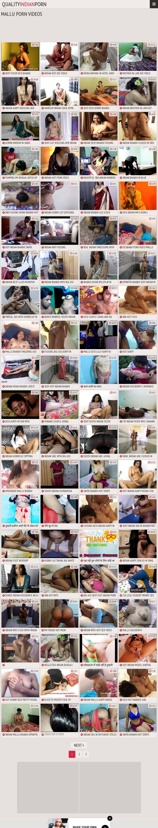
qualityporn (24, 4)
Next (79, 745)
